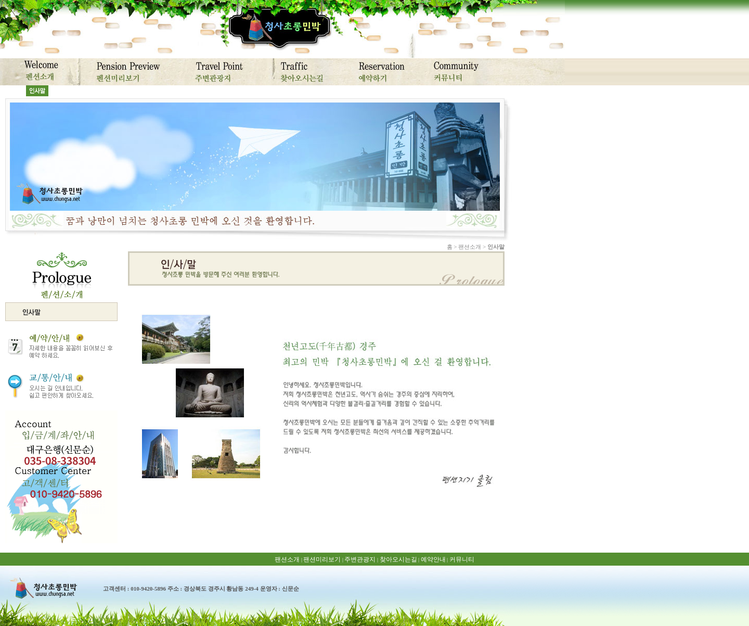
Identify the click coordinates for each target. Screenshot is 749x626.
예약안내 (433, 559)
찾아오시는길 (398, 559)
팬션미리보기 (322, 559)
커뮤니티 (461, 559)
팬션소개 (287, 559)
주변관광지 (360, 559)
